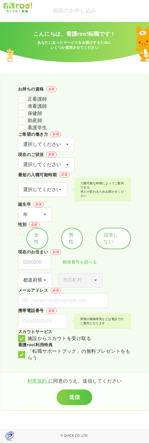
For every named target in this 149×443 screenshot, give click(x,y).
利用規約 (37, 380)
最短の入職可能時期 (43, 174)
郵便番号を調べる (76, 262)
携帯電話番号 (37, 310)
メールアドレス (39, 290)
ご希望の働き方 (39, 134)
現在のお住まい (39, 252)
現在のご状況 (37, 154)
